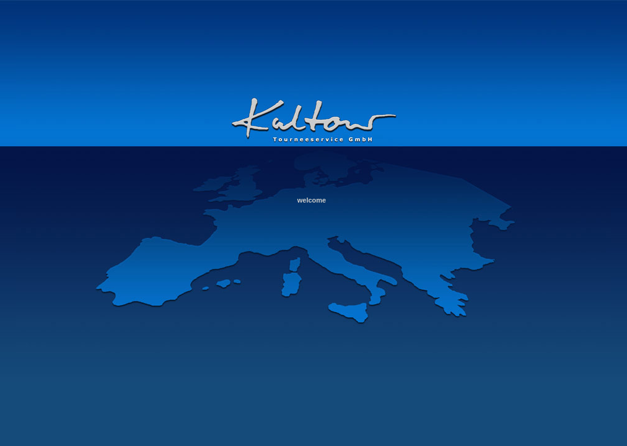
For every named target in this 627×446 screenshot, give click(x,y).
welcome (311, 200)
